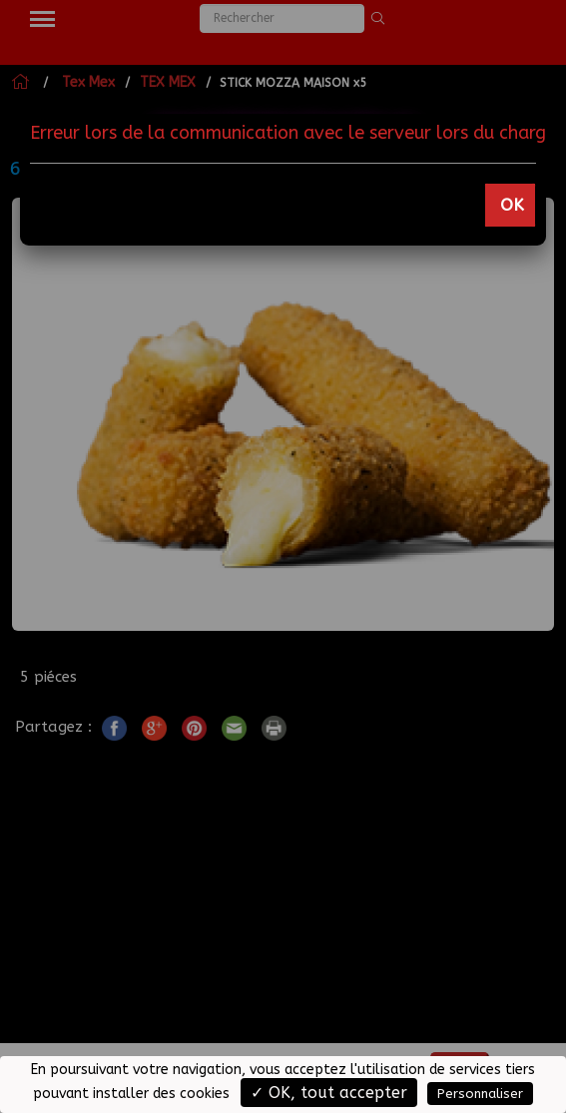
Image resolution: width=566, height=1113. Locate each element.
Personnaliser (480, 1093)
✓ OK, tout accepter (329, 1092)
